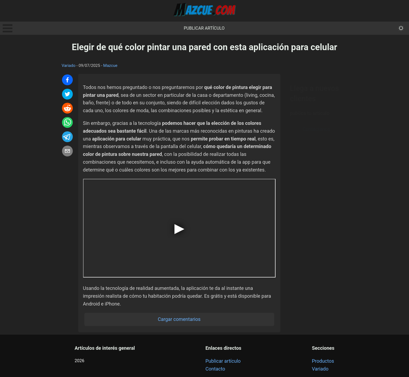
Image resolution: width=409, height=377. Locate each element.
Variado (68, 65)
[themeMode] (401, 28)
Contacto (215, 369)
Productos (323, 361)
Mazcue (110, 65)
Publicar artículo (204, 28)
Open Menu (7, 28)
